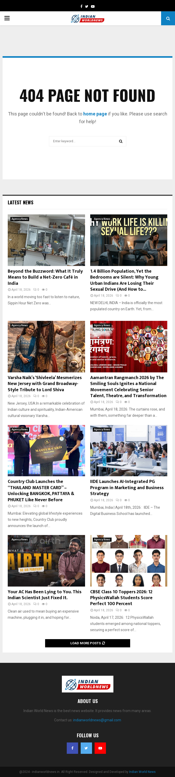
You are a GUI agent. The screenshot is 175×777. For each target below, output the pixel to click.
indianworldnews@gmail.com (97, 720)
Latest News (20, 202)
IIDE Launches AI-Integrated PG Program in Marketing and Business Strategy (127, 488)
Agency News (20, 219)
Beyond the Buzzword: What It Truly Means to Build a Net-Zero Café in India (45, 277)
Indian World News (142, 772)
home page (95, 113)
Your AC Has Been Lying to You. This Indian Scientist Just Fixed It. (44, 595)
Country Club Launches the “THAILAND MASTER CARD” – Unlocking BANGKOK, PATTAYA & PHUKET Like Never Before (41, 491)
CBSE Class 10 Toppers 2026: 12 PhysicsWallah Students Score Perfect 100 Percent (121, 598)
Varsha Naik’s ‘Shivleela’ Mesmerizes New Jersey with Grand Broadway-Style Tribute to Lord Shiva (45, 384)
